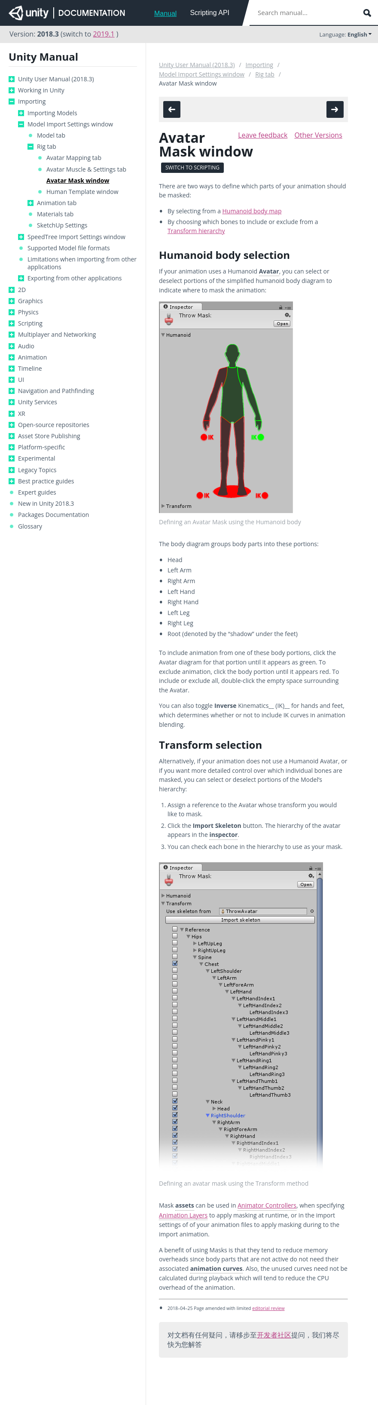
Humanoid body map (252, 211)
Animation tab (56, 203)
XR (21, 414)
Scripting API (209, 12)
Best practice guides (46, 481)
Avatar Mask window (78, 180)
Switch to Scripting (192, 167)
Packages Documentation (53, 515)
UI (21, 380)
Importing (32, 101)
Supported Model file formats (68, 248)
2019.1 (104, 34)
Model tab (51, 135)
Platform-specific (41, 447)
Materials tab (55, 214)
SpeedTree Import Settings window (76, 237)
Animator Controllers (267, 1205)
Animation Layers (183, 1215)
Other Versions (318, 135)
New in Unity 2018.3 (46, 503)
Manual (165, 13)
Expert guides (37, 492)
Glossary (30, 526)
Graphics (30, 301)
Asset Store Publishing (49, 436)
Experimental (36, 458)
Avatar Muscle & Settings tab (86, 169)
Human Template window (82, 192)
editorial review (268, 1308)
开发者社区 (274, 1335)
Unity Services (37, 402)
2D (22, 290)
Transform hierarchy (196, 231)
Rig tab (46, 147)
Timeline (30, 368)
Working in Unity (41, 90)
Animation (32, 357)
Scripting (30, 323)
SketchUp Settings (62, 225)
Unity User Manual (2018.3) (56, 79)
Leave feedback (262, 135)
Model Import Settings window (70, 124)
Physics (28, 312)
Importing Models (52, 113)
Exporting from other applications (74, 278)
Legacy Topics (37, 470)
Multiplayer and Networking (57, 334)
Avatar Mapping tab (73, 158)
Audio (26, 346)
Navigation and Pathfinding (56, 391)
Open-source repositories (53, 425)
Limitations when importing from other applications (82, 263)
